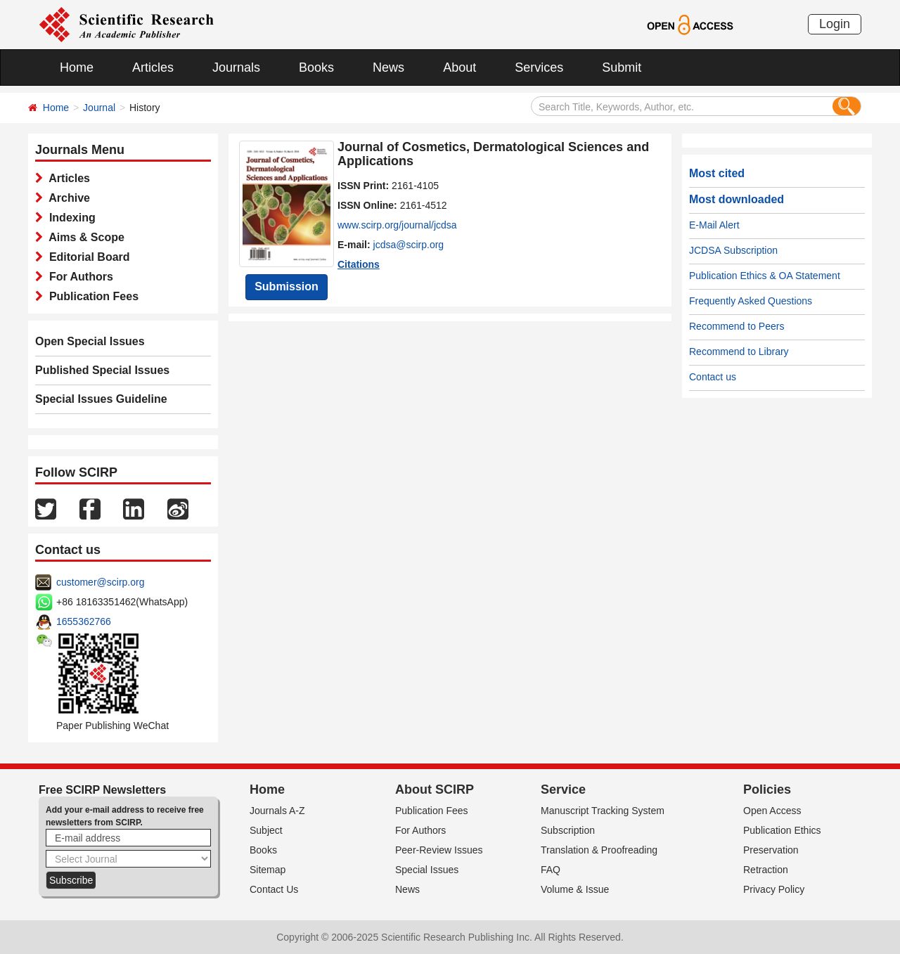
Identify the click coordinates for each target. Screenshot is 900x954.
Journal (99, 107)
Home (77, 67)
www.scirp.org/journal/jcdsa (397, 225)
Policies (767, 789)
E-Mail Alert (714, 225)
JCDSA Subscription (733, 250)
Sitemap (267, 869)
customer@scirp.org (100, 582)
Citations (359, 264)
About (459, 67)
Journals (236, 67)
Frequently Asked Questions (750, 301)
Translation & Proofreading (599, 850)
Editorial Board (86, 257)
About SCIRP (434, 789)
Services (539, 67)
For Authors (78, 277)
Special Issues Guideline (101, 399)
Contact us (712, 376)
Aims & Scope (83, 237)
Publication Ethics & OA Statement (764, 275)
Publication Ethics (782, 830)
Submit (621, 67)
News (388, 67)
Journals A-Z (277, 810)
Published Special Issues (102, 370)
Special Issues (426, 869)
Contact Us (274, 889)
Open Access (772, 810)
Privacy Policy (773, 889)
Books (316, 67)
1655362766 (83, 621)
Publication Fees (91, 296)
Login (834, 24)
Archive (66, 198)
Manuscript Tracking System (602, 810)
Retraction (765, 869)
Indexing (69, 218)
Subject (266, 830)
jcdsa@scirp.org (408, 244)
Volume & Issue (575, 889)
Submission (287, 286)
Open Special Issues (90, 341)
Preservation (771, 850)
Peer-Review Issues (439, 850)
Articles (153, 67)
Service (563, 789)
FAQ (550, 869)
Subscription (568, 830)
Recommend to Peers (736, 326)
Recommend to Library (739, 351)
